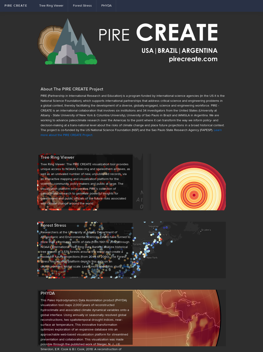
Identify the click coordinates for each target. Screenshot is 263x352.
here (125, 267)
